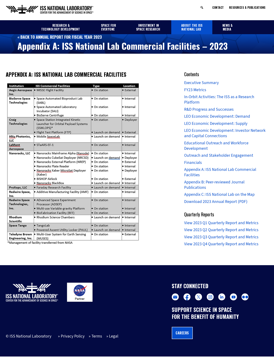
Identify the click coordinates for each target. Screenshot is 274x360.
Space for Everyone (108, 27)
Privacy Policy (72, 340)
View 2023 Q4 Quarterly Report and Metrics (221, 247)
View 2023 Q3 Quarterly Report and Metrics (221, 240)
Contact (218, 7)
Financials (193, 164)
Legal (114, 340)
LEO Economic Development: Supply (216, 124)
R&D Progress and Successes (208, 110)
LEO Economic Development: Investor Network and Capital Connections (225, 134)
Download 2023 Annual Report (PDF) (215, 204)
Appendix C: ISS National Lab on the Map (219, 197)
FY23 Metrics (195, 90)
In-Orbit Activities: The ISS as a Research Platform (219, 100)
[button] (201, 7)
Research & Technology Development (60, 27)
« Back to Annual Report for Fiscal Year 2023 (60, 37)
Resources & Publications (247, 7)
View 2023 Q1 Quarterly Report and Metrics (221, 226)
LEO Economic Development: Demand (217, 117)
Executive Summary (201, 83)
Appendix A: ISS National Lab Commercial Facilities (220, 174)
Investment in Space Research (148, 27)
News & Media (227, 27)
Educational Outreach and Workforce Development (216, 147)
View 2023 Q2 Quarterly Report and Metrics (221, 233)
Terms (96, 340)
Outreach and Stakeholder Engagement (219, 157)
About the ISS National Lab (192, 27)
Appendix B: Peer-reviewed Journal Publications (214, 187)
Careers (182, 336)
